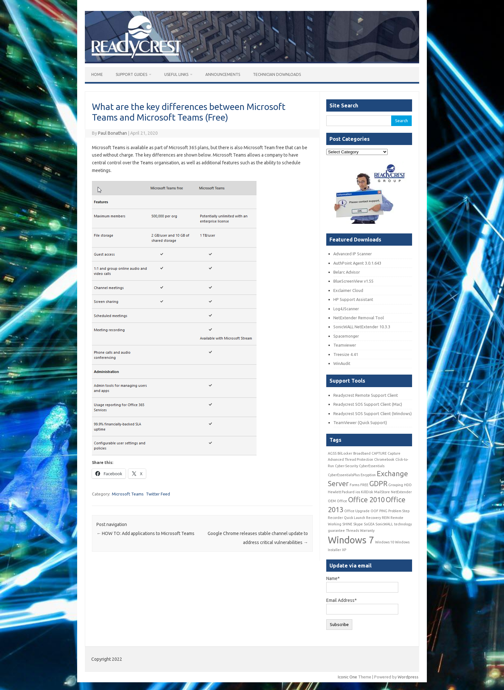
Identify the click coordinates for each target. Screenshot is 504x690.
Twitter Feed (158, 494)
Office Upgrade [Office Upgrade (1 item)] (357, 511)
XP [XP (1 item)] (344, 550)
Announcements (222, 74)
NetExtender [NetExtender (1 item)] (401, 492)
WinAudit (341, 363)
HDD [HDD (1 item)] (408, 485)
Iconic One (347, 677)
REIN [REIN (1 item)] (386, 518)
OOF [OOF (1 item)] (374, 511)
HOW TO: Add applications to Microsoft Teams (145, 533)
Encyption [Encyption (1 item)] (368, 475)
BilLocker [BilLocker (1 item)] (345, 453)
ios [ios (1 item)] (358, 492)
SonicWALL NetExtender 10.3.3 (361, 326)
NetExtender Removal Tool (358, 317)
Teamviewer (344, 345)
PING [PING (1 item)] (383, 511)
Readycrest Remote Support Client (365, 395)
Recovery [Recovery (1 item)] (373, 518)
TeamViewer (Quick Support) (360, 422)
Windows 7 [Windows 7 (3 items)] (351, 540)
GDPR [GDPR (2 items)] (378, 483)
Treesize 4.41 (345, 354)
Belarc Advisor (346, 272)
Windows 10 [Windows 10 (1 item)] (384, 542)
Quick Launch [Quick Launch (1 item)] (354, 518)
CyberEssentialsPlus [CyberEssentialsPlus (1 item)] (344, 475)
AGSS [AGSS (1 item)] (332, 453)
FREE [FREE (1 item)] (364, 485)
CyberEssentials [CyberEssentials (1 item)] (371, 466)
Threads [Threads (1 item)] (352, 530)
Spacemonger (346, 336)
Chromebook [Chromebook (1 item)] (384, 459)
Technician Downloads (277, 74)
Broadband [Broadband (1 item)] (362, 453)
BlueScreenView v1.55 (353, 281)
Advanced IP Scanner (352, 253)
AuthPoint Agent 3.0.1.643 (357, 263)
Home (97, 74)
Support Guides (131, 74)
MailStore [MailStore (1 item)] (382, 492)
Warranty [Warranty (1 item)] (367, 530)
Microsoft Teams (128, 494)
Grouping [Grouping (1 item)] (395, 485)
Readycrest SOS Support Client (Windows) (372, 413)
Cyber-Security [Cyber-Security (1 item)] (346, 466)
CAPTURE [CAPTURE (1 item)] (379, 453)
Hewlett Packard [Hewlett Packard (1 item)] (341, 492)
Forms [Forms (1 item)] (354, 485)
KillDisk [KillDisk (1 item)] (367, 492)
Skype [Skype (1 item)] (358, 524)
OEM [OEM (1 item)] (332, 501)
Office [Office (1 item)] (342, 501)
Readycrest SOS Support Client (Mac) (367, 404)
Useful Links (176, 74)
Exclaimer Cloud (348, 290)
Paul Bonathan (112, 133)
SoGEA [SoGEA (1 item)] (369, 524)
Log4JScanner (346, 308)
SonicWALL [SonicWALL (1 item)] (384, 524)
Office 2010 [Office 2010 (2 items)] (366, 500)
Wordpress (408, 677)
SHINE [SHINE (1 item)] (347, 524)
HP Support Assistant (353, 299)
